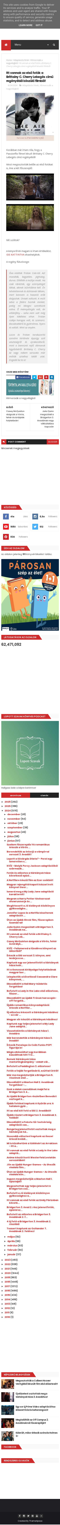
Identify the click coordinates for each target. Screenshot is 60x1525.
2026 (8, 802)
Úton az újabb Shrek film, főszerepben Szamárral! (30, 922)
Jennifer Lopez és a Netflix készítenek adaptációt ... (30, 915)
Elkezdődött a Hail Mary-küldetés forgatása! (27, 985)
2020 (8, 1273)
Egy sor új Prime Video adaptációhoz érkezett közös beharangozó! (36, 1408)
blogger (52, 442)
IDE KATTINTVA (15, 255)
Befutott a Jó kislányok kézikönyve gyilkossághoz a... (28, 1195)
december (14, 814)
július (10, 836)
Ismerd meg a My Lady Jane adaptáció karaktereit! (30, 893)
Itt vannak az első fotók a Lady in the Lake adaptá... (32, 1152)
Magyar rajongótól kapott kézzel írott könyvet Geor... (30, 886)
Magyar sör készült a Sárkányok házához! (32, 1019)
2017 (7, 1286)
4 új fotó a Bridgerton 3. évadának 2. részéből (29, 1223)
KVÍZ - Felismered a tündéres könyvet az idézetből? (31, 950)
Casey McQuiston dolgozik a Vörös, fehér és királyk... (32, 943)
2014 (8, 1299)
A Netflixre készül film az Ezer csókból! (30, 880)
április (11, 1241)
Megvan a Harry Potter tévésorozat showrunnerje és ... (28, 900)
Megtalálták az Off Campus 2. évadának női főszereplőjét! (32, 1421)
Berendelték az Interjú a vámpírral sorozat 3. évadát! (28, 853)
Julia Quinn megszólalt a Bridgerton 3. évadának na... (30, 929)
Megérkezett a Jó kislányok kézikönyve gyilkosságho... (31, 907)
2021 (7, 1269)
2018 (7, 1282)
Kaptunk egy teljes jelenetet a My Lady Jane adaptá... (30, 1025)
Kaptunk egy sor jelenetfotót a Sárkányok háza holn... (33, 964)
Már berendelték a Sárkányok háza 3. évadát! (29, 1040)
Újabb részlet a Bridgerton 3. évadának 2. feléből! (32, 1117)
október (12, 823)
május (11, 1237)
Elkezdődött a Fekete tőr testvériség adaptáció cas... (29, 1124)
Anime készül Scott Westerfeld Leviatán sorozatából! (31, 1159)
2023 (8, 1260)
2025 (8, 806)
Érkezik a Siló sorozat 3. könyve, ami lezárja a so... (28, 957)
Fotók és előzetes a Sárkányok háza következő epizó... (28, 875)
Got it (39, 25)
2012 (7, 1308)
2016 (7, 1291)
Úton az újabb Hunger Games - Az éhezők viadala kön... (32, 1174)
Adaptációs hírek (21, 60)
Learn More (25, 25)
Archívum (15, 796)
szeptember (15, 828)
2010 (8, 1317)
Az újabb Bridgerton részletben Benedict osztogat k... (32, 1098)
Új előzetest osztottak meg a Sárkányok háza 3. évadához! (32, 1395)
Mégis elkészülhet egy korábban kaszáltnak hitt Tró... (26, 1054)
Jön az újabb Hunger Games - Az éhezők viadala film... (31, 1166)
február (12, 1250)
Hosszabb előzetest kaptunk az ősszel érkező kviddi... (30, 1138)
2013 (7, 1304)
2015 (7, 1295)
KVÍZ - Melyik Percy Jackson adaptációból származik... (32, 868)
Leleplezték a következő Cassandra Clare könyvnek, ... (32, 978)
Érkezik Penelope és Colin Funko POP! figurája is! (29, 1047)
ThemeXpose (35, 1521)
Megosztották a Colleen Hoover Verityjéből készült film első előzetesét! (37, 1382)
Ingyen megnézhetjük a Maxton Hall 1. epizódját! (29, 1181)
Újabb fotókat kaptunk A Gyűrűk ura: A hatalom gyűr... (30, 1105)
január (11, 1254)
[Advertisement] (30, 680)
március (12, 1245)
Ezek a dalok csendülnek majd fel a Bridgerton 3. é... (28, 1091)
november (14, 819)
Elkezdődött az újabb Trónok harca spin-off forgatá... (31, 1000)
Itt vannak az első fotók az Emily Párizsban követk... (32, 1202)
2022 (8, 1264)
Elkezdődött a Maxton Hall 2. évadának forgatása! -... (30, 1084)
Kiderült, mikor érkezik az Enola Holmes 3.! (37, 1434)
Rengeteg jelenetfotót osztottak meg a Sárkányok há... (31, 1131)
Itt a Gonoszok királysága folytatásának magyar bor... (31, 971)
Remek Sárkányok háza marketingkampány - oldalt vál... (28, 1061)
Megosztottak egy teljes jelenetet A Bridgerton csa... (29, 1188)
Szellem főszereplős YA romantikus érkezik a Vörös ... (28, 846)
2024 (8, 811)
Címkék (44, 796)
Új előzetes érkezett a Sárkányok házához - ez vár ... (32, 1014)
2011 (7, 1313)
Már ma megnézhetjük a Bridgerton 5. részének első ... (30, 1077)
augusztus (14, 832)
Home (9, 60)
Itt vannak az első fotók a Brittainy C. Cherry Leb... (29, 936)
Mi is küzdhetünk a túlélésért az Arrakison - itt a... (32, 1145)
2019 (7, 1277)
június (11, 841)
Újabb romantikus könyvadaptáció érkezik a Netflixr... (28, 1007)
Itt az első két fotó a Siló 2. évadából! (29, 1111)
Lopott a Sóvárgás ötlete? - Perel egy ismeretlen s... (29, 861)
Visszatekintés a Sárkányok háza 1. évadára (28, 1032)
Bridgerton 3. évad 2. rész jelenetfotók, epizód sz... (30, 1209)
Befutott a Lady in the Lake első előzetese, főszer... (32, 993)
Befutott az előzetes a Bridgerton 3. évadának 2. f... (29, 1216)
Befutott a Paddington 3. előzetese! (29, 1066)
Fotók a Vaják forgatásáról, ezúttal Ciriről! (33, 1071)
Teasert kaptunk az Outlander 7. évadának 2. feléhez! (27, 1230)
